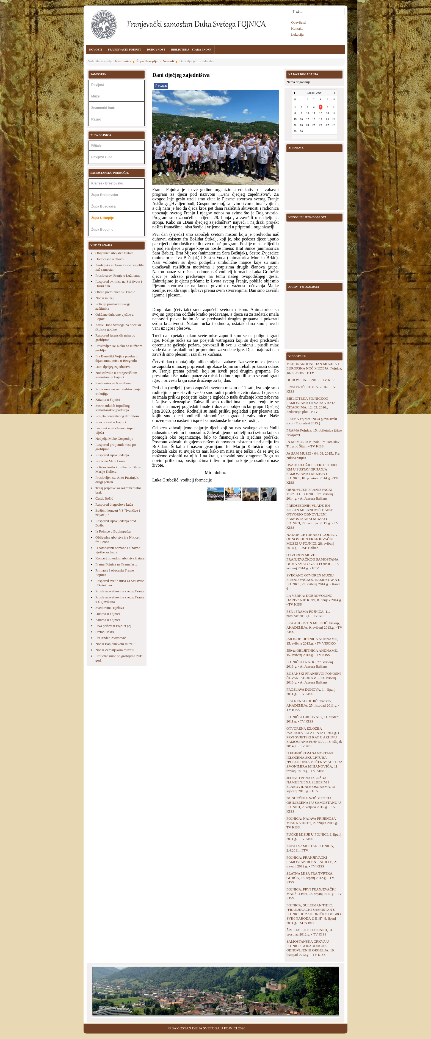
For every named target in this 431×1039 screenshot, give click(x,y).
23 (301, 125)
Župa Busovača (103, 206)
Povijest (97, 85)
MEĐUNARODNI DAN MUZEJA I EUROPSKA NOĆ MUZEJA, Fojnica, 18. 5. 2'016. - (314, 368)
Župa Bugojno (102, 229)
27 (327, 125)
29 (295, 131)
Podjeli (161, 86)
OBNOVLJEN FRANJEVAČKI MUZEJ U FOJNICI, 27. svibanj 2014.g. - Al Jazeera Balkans (309, 494)
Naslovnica (123, 61)
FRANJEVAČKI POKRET (124, 49)
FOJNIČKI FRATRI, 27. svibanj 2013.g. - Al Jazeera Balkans (309, 664)
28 (333, 125)
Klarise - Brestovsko (107, 183)
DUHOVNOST (156, 49)
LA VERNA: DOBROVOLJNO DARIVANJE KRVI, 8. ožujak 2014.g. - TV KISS (314, 599)
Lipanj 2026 (314, 92)
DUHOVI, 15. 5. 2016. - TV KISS (311, 380)
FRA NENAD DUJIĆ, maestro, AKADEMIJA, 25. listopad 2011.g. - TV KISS (312, 705)
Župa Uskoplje (147, 61)
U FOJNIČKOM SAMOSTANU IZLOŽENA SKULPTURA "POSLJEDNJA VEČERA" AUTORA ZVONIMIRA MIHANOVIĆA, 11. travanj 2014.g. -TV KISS (314, 762)
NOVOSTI (95, 49)
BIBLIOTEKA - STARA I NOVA (191, 49)
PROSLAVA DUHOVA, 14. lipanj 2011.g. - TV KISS (310, 691)
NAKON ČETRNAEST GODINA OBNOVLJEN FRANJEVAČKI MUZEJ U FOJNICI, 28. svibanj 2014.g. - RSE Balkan (311, 541)
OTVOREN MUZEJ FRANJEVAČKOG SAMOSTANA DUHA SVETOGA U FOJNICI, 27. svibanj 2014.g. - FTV (312, 561)
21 (333, 119)
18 (314, 119)
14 (333, 113)
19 (320, 119)
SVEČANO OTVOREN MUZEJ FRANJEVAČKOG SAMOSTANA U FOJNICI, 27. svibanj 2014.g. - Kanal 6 (313, 581)
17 (307, 119)
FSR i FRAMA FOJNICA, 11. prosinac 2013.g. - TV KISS (308, 613)
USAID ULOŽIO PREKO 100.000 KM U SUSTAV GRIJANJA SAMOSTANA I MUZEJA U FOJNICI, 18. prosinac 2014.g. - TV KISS (312, 474)
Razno (96, 119)
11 (314, 113)
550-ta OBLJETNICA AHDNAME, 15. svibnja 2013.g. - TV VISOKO (312, 641)
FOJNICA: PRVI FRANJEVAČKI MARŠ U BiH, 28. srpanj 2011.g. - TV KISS (314, 893)
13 (327, 113)
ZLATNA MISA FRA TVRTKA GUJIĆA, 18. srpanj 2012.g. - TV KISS (310, 877)
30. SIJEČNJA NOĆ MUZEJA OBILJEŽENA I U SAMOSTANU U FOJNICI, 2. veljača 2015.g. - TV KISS (313, 804)
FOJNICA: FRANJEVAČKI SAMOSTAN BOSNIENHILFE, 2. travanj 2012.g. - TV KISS (311, 861)
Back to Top (338, 1028)
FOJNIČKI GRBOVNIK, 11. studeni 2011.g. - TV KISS (312, 719)
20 (327, 119)
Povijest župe (101, 157)
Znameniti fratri (103, 108)
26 (320, 125)
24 (307, 125)
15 (295, 119)
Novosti (168, 61)
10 (307, 113)
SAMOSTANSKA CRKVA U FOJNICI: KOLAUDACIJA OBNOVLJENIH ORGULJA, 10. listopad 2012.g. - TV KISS (310, 948)
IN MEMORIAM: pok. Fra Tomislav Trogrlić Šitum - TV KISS (312, 444)
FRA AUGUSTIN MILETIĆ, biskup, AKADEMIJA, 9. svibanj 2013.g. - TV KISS (314, 627)
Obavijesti (298, 22)
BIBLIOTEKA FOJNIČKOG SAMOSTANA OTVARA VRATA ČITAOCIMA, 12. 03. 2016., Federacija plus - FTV (311, 405)
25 (314, 125)
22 (295, 125)
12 (320, 113)
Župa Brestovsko (104, 195)
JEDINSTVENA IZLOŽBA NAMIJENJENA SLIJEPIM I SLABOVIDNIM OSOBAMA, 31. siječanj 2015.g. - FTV (311, 784)
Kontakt (297, 28)
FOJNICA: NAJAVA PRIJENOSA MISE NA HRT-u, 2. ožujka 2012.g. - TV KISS (313, 822)
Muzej (95, 96)
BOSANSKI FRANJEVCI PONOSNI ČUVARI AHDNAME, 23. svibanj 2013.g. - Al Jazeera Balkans (313, 677)
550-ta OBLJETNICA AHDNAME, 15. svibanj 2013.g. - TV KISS (312, 652)
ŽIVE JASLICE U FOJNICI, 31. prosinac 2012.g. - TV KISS (309, 932)
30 (301, 131)
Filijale (96, 145)
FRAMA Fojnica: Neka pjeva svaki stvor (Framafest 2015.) (311, 421)
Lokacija (297, 34)
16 (301, 119)
